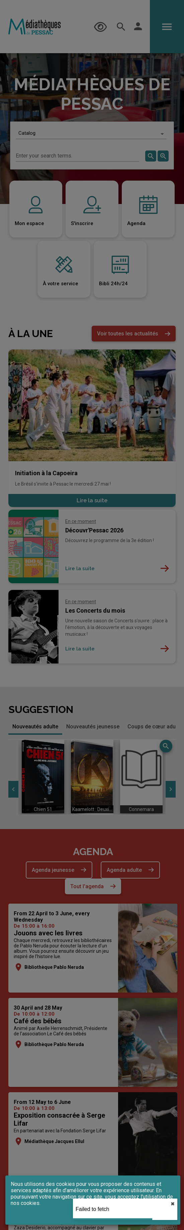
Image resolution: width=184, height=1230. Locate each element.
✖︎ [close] (173, 1204)
